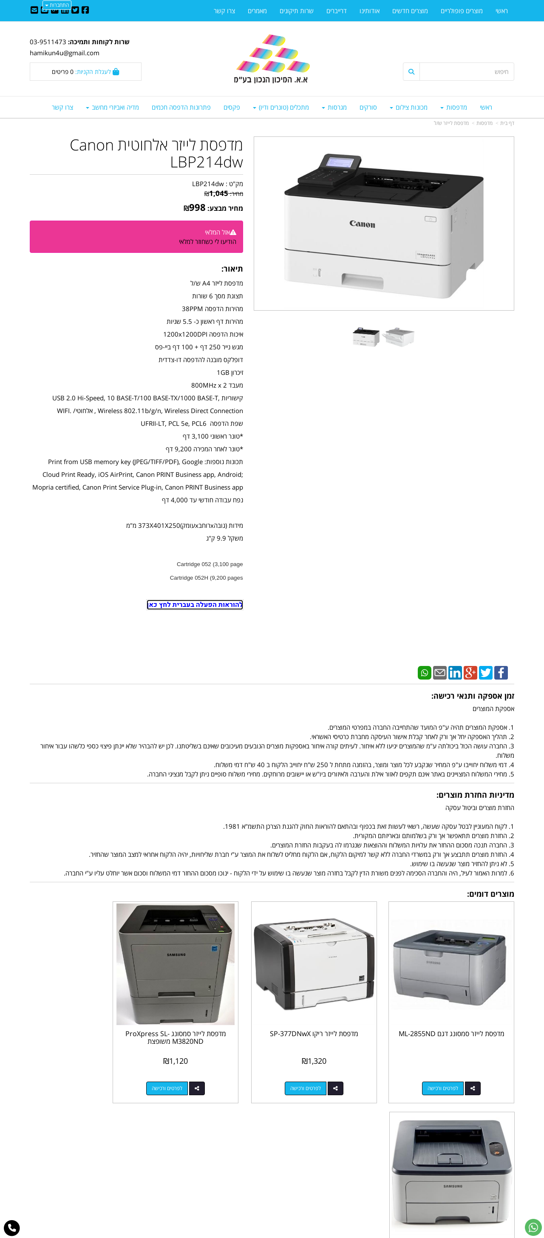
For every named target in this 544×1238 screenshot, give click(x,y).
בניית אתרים (238, 1233)
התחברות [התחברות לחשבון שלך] (57, 4)
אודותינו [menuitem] (370, 10)
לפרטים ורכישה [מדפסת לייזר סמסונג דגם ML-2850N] (77, 1074)
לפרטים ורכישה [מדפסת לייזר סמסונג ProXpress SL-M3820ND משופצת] (201, 1074)
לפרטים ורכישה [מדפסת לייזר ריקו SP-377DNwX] (325, 1074)
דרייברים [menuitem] (336, 10)
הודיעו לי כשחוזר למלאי (207, 241)
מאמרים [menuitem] (257, 10)
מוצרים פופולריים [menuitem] (462, 10)
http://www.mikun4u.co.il (228, 1132)
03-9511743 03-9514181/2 (332, 1159)
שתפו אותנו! (250, 1150)
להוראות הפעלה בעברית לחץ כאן (195, 605)
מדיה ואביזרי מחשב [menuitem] (112, 107)
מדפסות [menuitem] (453, 107)
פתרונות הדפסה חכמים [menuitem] (181, 107)
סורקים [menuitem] (368, 107)
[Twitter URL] (75, 10)
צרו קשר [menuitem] (62, 107)
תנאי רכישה (375, 1168)
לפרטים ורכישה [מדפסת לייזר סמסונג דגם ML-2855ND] (450, 1074)
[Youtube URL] (44, 10)
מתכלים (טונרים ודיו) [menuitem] (281, 107)
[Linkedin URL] (65, 10)
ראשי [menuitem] (486, 107)
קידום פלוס (259, 1233)
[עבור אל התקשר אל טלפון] (12, 1228)
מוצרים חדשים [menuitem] (410, 10)
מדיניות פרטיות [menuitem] (495, 1177)
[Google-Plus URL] (55, 10)
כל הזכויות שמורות (491, 1200)
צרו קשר (255, 1141)
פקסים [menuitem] (232, 107)
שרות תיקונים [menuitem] (297, 10)
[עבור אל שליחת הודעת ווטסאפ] (533, 1227)
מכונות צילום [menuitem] (409, 107)
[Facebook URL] (85, 10)
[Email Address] (34, 10)
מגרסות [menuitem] (334, 107)
